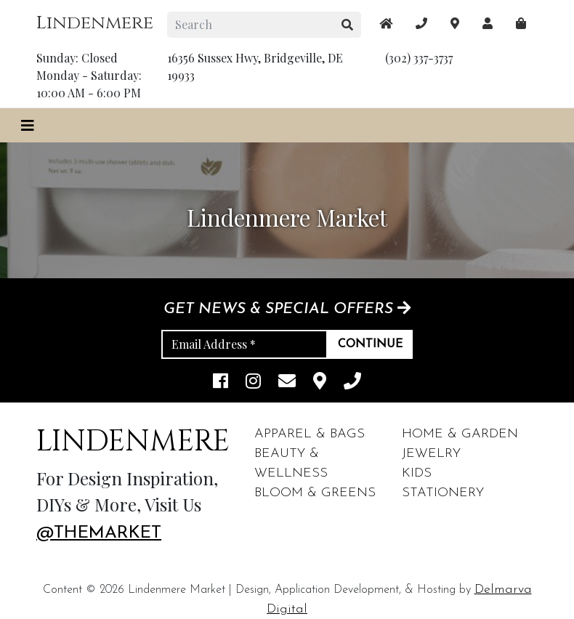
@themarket (98, 533)
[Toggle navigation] (28, 125)
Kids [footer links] (417, 473)
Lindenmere (94, 23)
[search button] (347, 25)
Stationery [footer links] (443, 493)
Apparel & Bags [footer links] (309, 434)
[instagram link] (253, 382)
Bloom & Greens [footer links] (315, 493)
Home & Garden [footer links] (460, 434)
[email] (287, 382)
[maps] (521, 23)
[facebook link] (220, 382)
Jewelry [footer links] (431, 454)
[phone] (352, 382)
